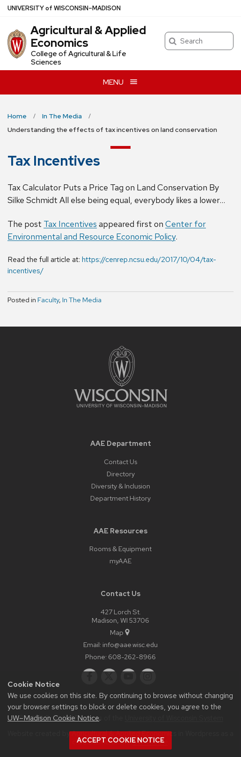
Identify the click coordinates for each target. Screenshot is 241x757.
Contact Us (120, 461)
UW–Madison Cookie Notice (53, 718)
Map (120, 632)
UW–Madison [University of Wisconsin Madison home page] (64, 8)
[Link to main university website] (121, 409)
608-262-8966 (132, 656)
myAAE (120, 560)
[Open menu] (120, 82)
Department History (120, 498)
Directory (121, 473)
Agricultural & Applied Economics (88, 36)
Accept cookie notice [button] (120, 740)
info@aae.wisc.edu (130, 644)
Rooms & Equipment (120, 548)
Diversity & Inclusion (120, 485)
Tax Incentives (70, 223)
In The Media (82, 300)
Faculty (48, 300)
